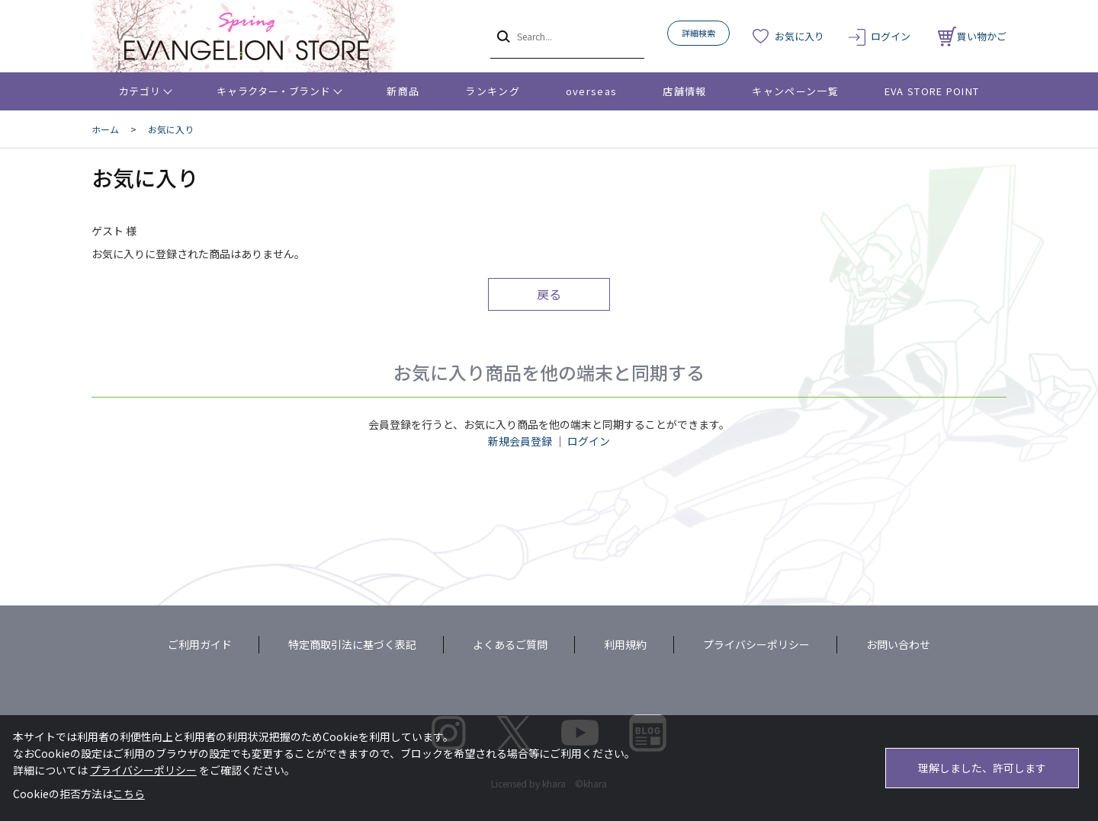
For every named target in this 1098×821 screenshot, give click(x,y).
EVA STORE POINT (932, 91)
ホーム (105, 129)
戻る (549, 294)
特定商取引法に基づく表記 (352, 644)
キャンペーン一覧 (795, 91)
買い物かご (972, 36)
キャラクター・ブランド (273, 91)
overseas (591, 91)
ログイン (890, 36)
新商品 (403, 91)
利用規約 (625, 644)
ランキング (492, 91)
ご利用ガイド (200, 644)
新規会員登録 (520, 441)
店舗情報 (684, 91)
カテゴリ (140, 91)
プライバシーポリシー (756, 644)
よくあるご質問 (510, 644)
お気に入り (799, 36)
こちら (129, 793)
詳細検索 (698, 33)
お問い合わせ (898, 644)
